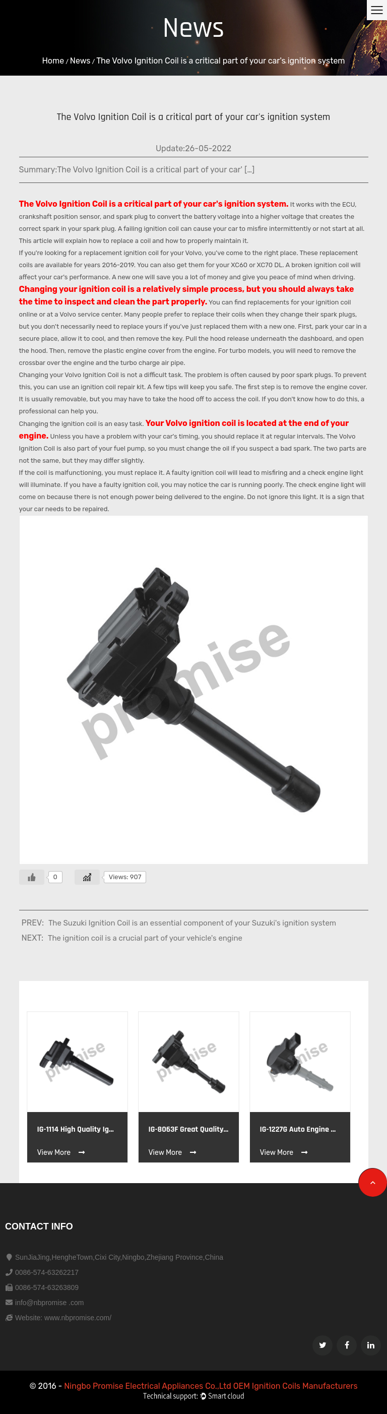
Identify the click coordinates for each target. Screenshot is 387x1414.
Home (53, 61)
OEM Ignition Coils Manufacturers (295, 1386)
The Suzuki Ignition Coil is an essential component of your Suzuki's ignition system (192, 923)
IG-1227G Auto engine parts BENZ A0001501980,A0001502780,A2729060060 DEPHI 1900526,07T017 (300, 1129)
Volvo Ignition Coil (71, 204)
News (80, 61)
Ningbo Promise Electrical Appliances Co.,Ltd (148, 1386)
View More (61, 1152)
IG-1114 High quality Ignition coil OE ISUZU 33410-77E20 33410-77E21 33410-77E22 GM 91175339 (77, 1129)
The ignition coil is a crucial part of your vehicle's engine (145, 938)
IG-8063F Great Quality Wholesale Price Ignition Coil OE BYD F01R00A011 (189, 1129)
